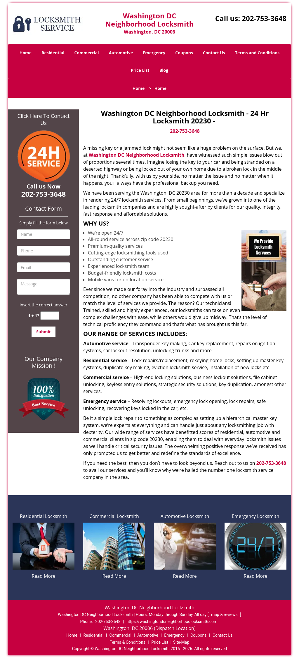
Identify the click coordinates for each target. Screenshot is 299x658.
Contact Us (214, 52)
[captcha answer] (49, 315)
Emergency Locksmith (255, 516)
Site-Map (181, 642)
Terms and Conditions (257, 52)
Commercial (86, 52)
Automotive (121, 52)
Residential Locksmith (43, 516)
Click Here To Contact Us (44, 119)
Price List (140, 70)
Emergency (154, 52)
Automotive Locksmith (185, 516)
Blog (163, 70)
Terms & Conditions (127, 642)
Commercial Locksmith (114, 516)
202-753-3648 (264, 18)
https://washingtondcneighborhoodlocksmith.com (171, 621)
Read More (43, 576)
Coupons (184, 52)
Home (26, 52)
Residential (52, 52)
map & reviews (225, 614)
